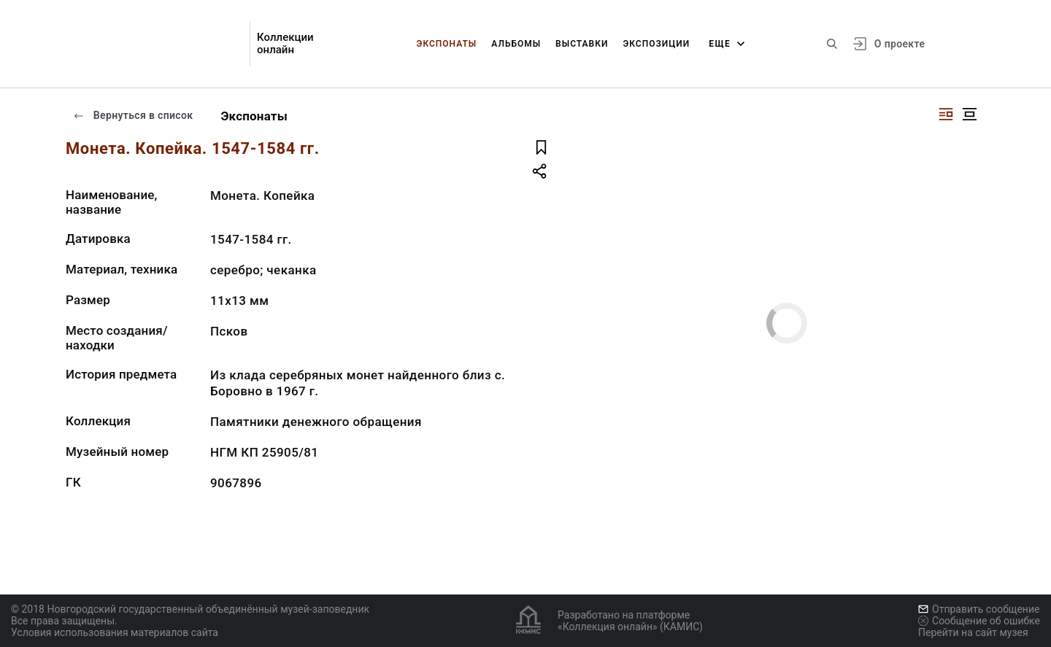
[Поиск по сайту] (832, 43)
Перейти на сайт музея (973, 632)
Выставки (581, 44)
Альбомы (516, 44)
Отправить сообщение (978, 609)
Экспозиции (656, 44)
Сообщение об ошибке (979, 621)
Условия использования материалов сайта (114, 632)
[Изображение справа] (946, 114)
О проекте (899, 44)
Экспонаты (447, 44)
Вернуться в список (133, 115)
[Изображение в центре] (969, 114)
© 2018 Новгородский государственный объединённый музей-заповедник (190, 609)
